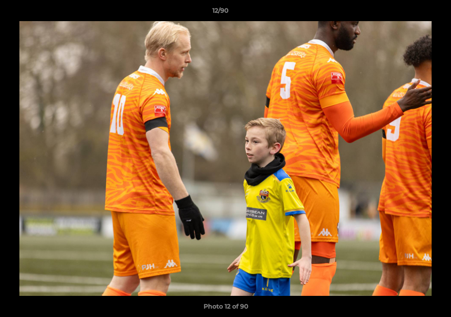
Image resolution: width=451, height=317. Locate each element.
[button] (414, 13)
